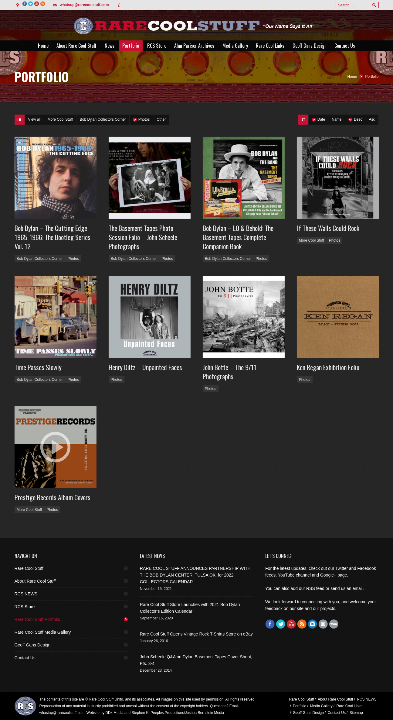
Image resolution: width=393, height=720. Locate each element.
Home (352, 76)
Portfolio (371, 76)
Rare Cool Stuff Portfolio (37, 619)
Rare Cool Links (349, 706)
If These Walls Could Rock (328, 228)
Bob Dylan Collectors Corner (103, 119)
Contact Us (25, 657)
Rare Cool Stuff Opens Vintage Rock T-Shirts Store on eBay (196, 634)
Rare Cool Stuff (29, 568)
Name (336, 119)
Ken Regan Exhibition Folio (328, 367)
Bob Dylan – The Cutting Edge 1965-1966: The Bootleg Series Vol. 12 (52, 237)
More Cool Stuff (60, 119)
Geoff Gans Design (33, 644)
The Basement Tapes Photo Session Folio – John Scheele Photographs (143, 237)
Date (321, 119)
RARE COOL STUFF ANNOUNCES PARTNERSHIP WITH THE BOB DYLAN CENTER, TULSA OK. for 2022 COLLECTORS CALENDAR (195, 575)
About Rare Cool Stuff (35, 581)
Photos (144, 119)
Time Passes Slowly (38, 367)
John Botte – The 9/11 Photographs (229, 371)
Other (161, 119)
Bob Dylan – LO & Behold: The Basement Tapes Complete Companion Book (238, 237)
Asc (372, 119)
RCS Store (25, 606)
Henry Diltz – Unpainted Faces (145, 367)
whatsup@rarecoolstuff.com (84, 5)
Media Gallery (321, 706)
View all (34, 119)
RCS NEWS (26, 593)
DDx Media (114, 713)
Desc (358, 119)
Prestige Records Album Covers (52, 497)
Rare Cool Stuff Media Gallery (43, 632)
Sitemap (356, 713)
